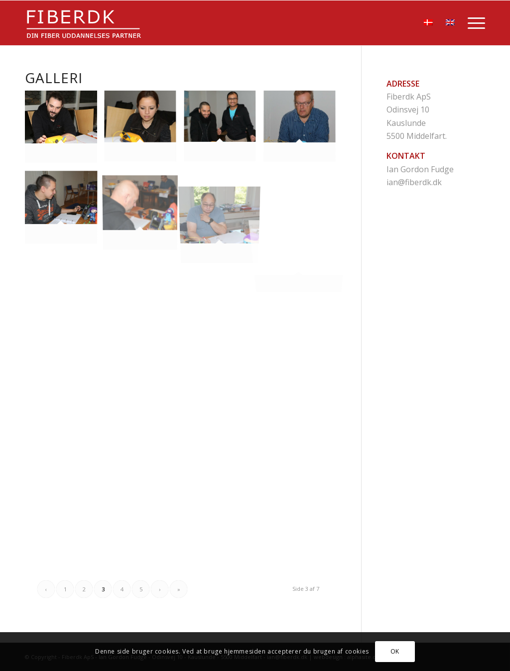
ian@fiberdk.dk (414, 182)
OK (394, 651)
